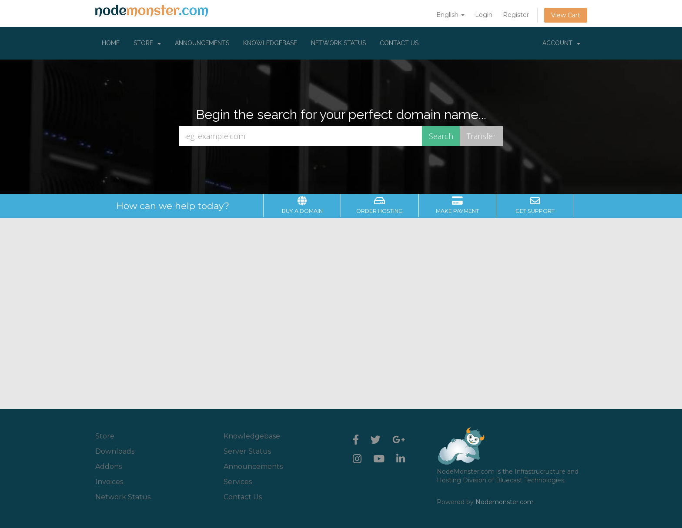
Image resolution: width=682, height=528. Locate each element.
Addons (108, 466)
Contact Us (399, 43)
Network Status (338, 43)
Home (111, 43)
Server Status (247, 451)
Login (483, 15)
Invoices (109, 482)
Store (147, 43)
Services (238, 482)
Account (561, 43)
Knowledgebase (270, 43)
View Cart (565, 15)
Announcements (202, 43)
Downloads (114, 451)
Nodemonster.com (504, 502)
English (450, 15)
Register (516, 15)
